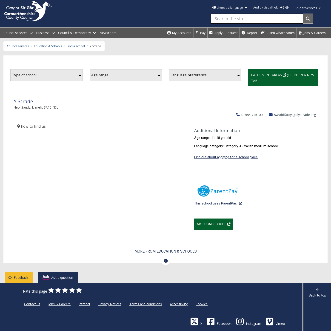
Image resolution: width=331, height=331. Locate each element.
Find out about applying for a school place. (226, 157)
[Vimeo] (275, 321)
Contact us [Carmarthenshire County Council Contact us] (32, 304)
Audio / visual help (270, 7)
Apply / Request (223, 33)
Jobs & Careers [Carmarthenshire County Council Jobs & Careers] (59, 304)
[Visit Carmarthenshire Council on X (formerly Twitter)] (196, 321)
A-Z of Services (309, 8)
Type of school (46, 75)
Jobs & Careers (312, 33)
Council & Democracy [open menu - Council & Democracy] (77, 33)
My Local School (215, 223)
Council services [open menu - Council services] (18, 33)
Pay (200, 33)
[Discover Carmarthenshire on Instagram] (248, 321)
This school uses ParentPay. (218, 192)
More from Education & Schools (165, 251)
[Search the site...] (257, 19)
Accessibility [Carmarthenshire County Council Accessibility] (179, 304)
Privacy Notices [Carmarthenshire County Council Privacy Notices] (109, 304)
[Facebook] (219, 321)
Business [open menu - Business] (45, 33)
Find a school (76, 46)
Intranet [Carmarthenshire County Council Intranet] (84, 304)
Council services (18, 46)
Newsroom (108, 33)
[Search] (308, 19)
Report (249, 33)
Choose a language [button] (229, 8)
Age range (125, 75)
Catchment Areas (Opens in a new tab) (284, 77)
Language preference (205, 75)
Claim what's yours (278, 33)
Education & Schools (48, 46)
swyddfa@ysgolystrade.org (292, 114)
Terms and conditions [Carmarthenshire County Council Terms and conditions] (145, 304)
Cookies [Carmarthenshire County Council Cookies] (202, 304)
